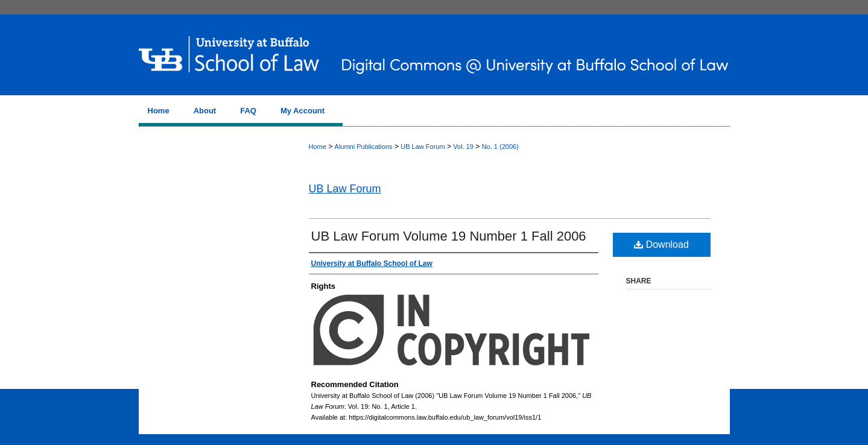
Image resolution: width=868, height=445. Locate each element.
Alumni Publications (364, 146)
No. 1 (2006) (500, 146)
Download (661, 244)
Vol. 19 (463, 146)
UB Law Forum (423, 146)
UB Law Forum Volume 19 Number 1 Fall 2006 (448, 236)
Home (317, 146)
